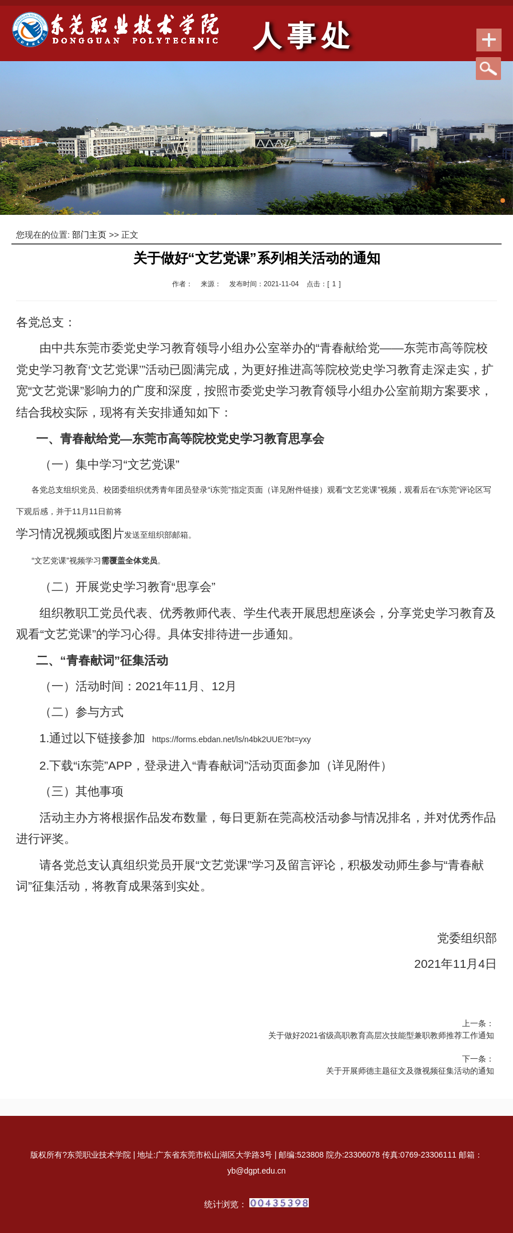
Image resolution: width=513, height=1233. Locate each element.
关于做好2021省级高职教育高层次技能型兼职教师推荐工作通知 (381, 1035)
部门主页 (89, 234)
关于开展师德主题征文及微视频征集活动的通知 (410, 1070)
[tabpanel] (256, 138)
